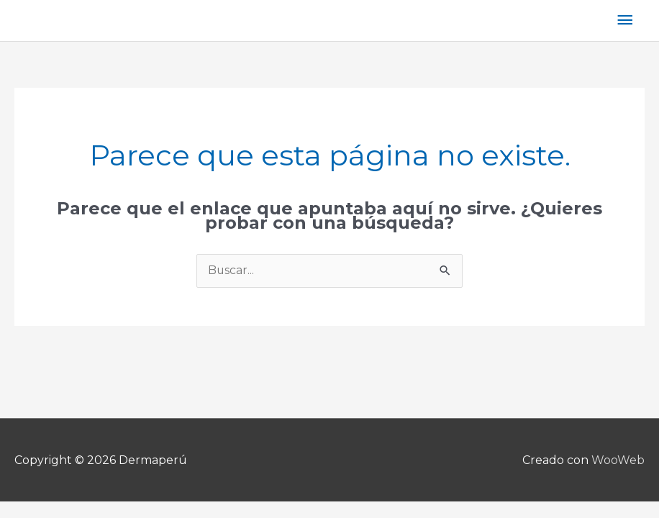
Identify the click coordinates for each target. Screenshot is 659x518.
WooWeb (618, 460)
